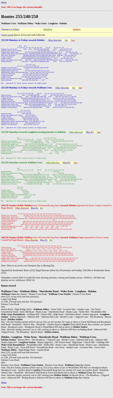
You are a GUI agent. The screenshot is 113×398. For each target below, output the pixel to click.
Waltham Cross (35, 164)
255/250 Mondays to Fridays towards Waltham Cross (26, 88)
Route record (7, 35)
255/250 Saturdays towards (14, 164)
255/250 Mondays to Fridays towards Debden (22, 40)
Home (4, 2)
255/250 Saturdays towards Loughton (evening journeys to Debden (33, 133)
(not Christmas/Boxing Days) (55, 207)
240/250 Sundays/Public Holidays (17, 207)
